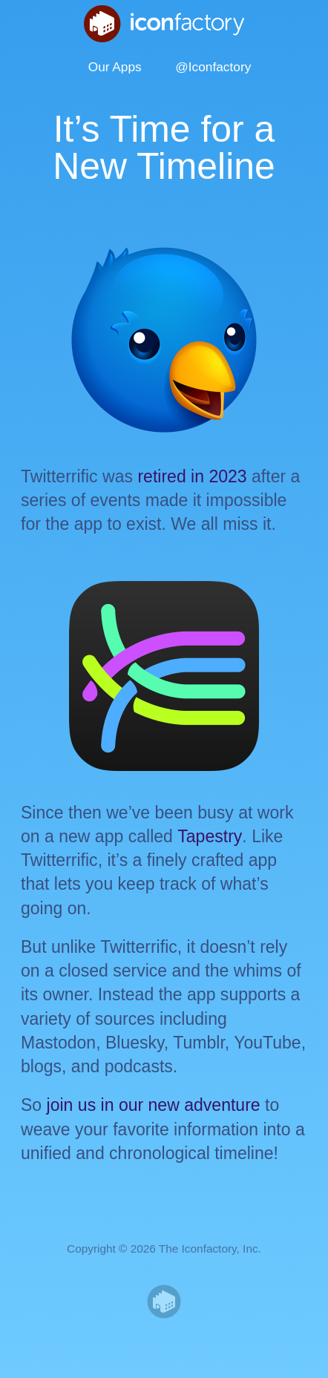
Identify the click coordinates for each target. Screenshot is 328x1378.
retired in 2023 (191, 476)
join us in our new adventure (153, 1105)
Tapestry (209, 836)
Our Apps (115, 66)
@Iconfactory (213, 66)
